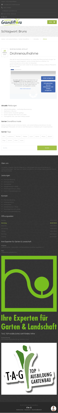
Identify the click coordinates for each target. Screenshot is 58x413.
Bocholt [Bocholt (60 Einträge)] (18, 136)
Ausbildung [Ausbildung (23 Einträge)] (10, 136)
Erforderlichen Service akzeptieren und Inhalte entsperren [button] (48, 87)
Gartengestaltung (9, 182)
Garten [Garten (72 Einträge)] (25, 136)
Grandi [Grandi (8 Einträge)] (31, 136)
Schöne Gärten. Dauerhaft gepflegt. (14, 113)
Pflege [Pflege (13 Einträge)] (3, 140)
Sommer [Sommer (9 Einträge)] (10, 140)
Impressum (27, 410)
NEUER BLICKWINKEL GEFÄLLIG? (19, 49)
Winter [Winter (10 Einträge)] (16, 140)
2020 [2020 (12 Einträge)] (3, 136)
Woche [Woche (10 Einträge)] (21, 140)
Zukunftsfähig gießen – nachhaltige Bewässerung (18, 109)
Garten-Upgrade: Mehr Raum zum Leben (15, 115)
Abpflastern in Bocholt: (10, 111)
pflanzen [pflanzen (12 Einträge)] (50, 136)
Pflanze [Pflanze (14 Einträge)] (43, 136)
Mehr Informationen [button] (25, 89)
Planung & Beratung (9, 179)
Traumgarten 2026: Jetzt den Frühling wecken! (17, 116)
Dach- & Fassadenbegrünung (12, 191)
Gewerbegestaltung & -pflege (12, 189)
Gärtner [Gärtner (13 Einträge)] (37, 136)
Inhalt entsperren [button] (48, 78)
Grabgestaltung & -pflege (11, 186)
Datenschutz (19, 410)
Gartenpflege (7, 184)
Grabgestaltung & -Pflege (11, 207)
